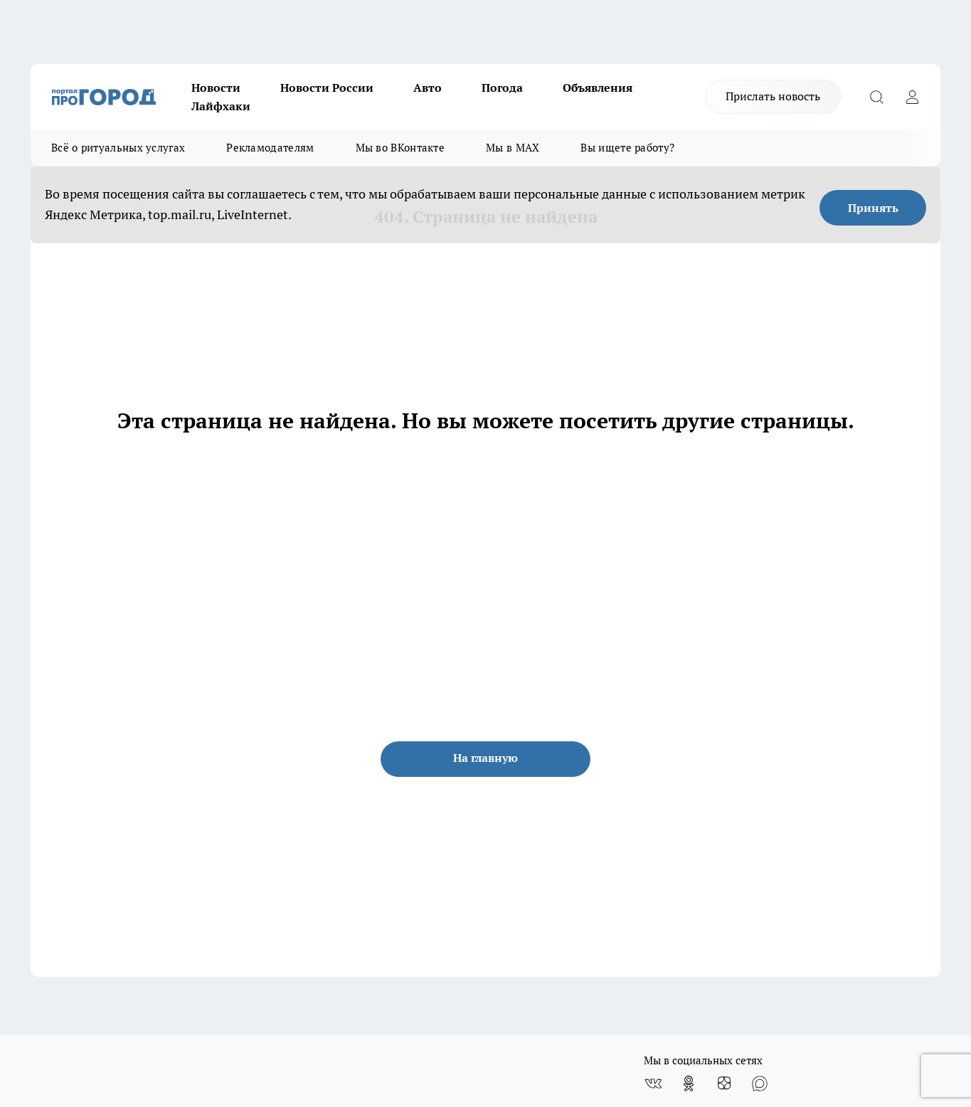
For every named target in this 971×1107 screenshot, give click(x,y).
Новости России (326, 87)
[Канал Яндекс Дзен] (724, 1083)
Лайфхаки (220, 106)
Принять (873, 208)
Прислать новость (773, 96)
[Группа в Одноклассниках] (688, 1083)
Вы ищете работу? (627, 147)
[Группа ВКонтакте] (653, 1083)
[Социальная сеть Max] (760, 1083)
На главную (485, 758)
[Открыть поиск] (876, 97)
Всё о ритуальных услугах (118, 147)
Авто (427, 87)
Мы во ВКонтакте (400, 147)
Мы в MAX (512, 147)
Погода (502, 87)
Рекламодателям (270, 147)
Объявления (597, 87)
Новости (215, 87)
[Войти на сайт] (912, 97)
